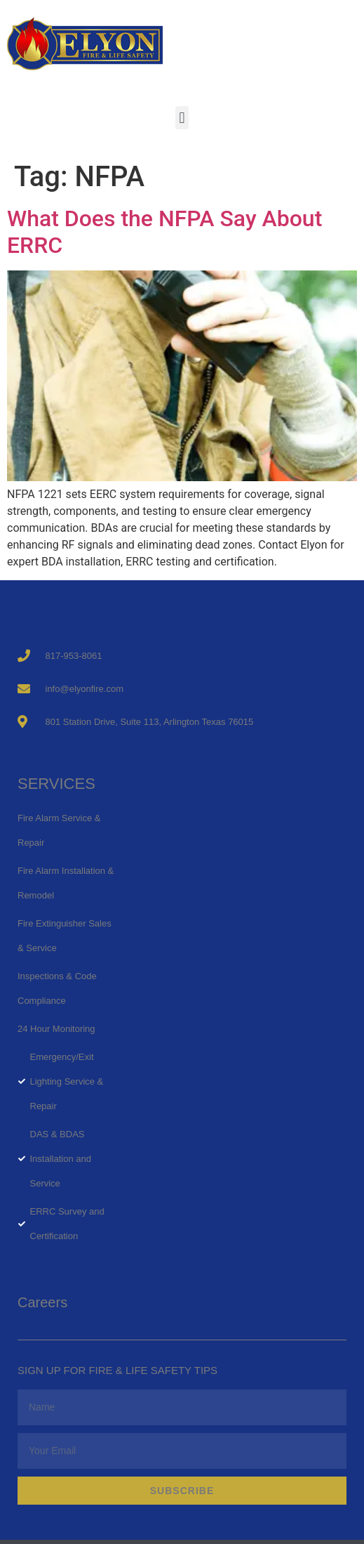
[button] (182, 117)
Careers (42, 1302)
